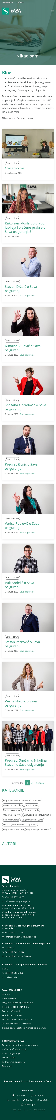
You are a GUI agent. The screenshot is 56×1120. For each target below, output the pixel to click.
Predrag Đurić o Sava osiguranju (21, 466)
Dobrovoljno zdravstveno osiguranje (20, 824)
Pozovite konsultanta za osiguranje (20, 1045)
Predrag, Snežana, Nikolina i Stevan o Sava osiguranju (26, 762)
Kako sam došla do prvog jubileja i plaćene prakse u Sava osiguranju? (25, 227)
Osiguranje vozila (31, 810)
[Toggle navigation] (52, 11)
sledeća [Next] (40, 782)
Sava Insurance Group (40, 1081)
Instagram (37, 1095)
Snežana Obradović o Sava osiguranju (25, 407)
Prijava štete (8, 1057)
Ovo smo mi (14, 168)
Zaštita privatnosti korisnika (16, 1023)
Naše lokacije (9, 998)
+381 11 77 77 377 (14, 932)
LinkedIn (13, 1100)
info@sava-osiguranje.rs (17, 901)
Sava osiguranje (27, 295)
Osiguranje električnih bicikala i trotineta (22, 800)
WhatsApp (28, 1104)
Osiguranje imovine (12, 814)
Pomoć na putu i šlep (13, 805)
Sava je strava (12, 163)
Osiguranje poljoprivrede (38, 829)
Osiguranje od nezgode (32, 819)
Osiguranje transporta (13, 829)
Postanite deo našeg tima (15, 1006)
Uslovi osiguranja (11, 1053)
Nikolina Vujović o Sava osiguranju (23, 347)
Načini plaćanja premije (14, 1049)
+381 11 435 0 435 (14, 951)
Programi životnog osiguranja (17, 1002)
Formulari (7, 1066)
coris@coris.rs (12, 977)
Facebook (18, 1095)
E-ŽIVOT (21, 2)
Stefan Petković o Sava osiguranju (22, 644)
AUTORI (9, 843)
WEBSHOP (8, 2)
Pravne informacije (12, 1011)
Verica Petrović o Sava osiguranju (22, 525)
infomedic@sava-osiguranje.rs (20, 936)
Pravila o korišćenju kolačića (17, 1019)
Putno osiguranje (11, 819)
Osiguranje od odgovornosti (37, 814)
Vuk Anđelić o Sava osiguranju (19, 584)
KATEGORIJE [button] (13, 790)
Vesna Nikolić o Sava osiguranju (21, 703)
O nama (6, 994)
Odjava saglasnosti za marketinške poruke (24, 1028)
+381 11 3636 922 (14, 973)
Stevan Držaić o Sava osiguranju (21, 288)
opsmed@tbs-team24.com (18, 956)
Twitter (27, 1100)
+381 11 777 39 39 (14, 897)
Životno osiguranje (11, 810)
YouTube (42, 1100)
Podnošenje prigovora (13, 1062)
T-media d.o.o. (17, 1110)
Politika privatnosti (12, 1015)
